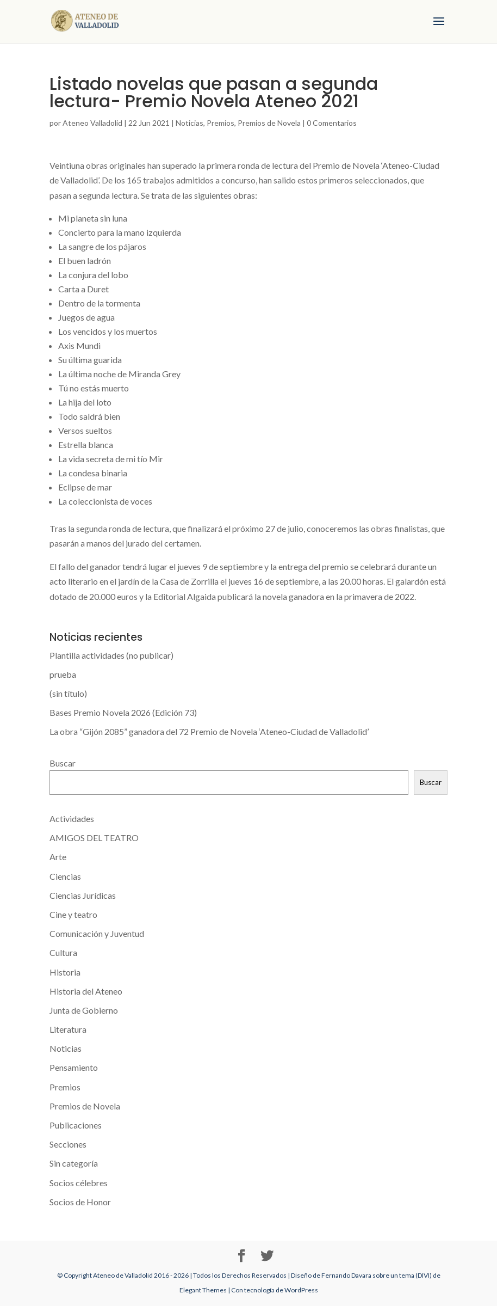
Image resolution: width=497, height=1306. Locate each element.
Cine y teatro (73, 914)
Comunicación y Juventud (96, 933)
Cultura (63, 952)
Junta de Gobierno (83, 1010)
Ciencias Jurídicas (82, 895)
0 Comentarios (332, 122)
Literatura (67, 1029)
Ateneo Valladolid (92, 122)
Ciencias (65, 876)
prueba (62, 674)
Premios (220, 122)
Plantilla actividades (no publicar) (111, 655)
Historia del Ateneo (85, 991)
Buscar (62, 763)
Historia (64, 972)
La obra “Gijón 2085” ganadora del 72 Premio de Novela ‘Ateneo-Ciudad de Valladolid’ (209, 731)
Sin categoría (73, 1163)
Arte (57, 856)
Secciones (67, 1144)
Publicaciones (75, 1125)
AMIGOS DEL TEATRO (94, 837)
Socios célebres (78, 1183)
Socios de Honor (80, 1202)
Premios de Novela (269, 122)
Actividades (71, 818)
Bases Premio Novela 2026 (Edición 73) (123, 712)
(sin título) (68, 693)
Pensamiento (73, 1067)
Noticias (189, 122)
